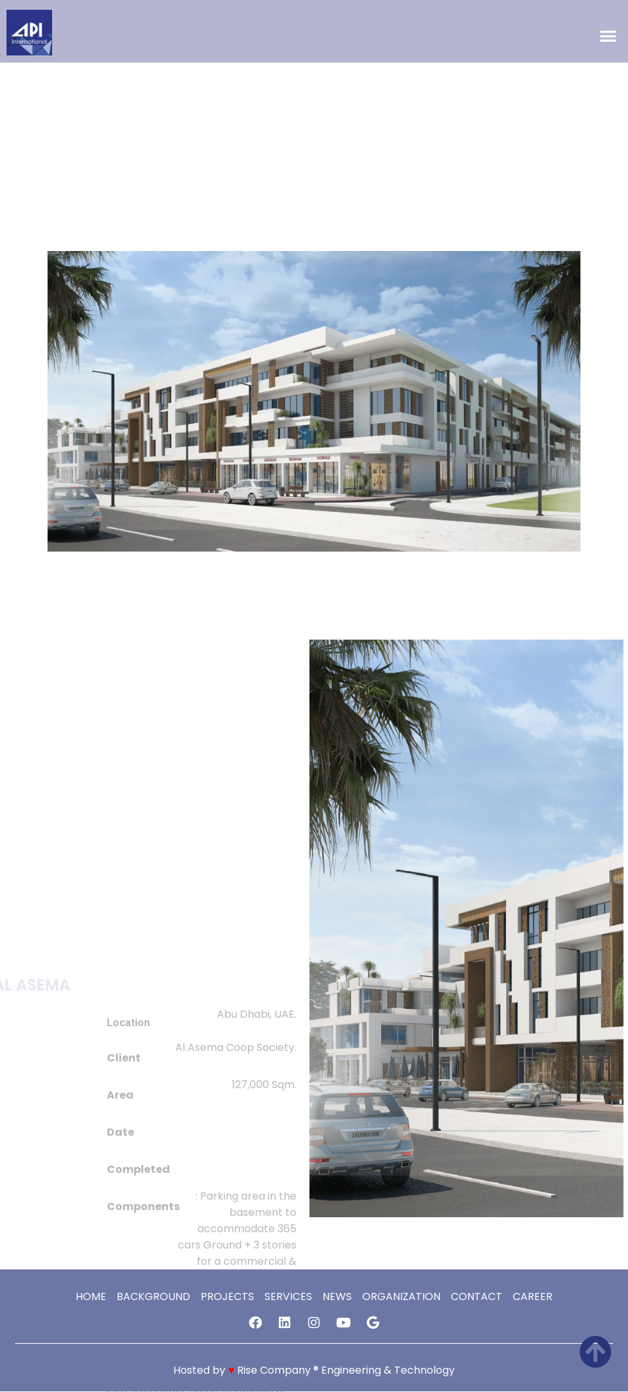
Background (153, 1297)
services (288, 1297)
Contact (476, 1297)
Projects (227, 1297)
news (337, 1297)
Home (91, 1297)
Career (532, 1297)
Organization (401, 1297)
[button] (608, 36)
